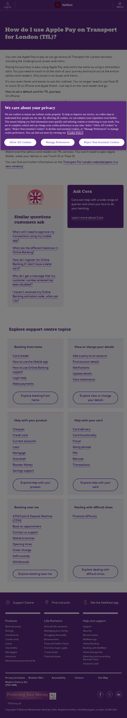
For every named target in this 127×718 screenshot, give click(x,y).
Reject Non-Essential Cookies (101, 142)
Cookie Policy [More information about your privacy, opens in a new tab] (75, 132)
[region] (63, 125)
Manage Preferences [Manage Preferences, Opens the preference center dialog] (58, 142)
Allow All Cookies (20, 142)
